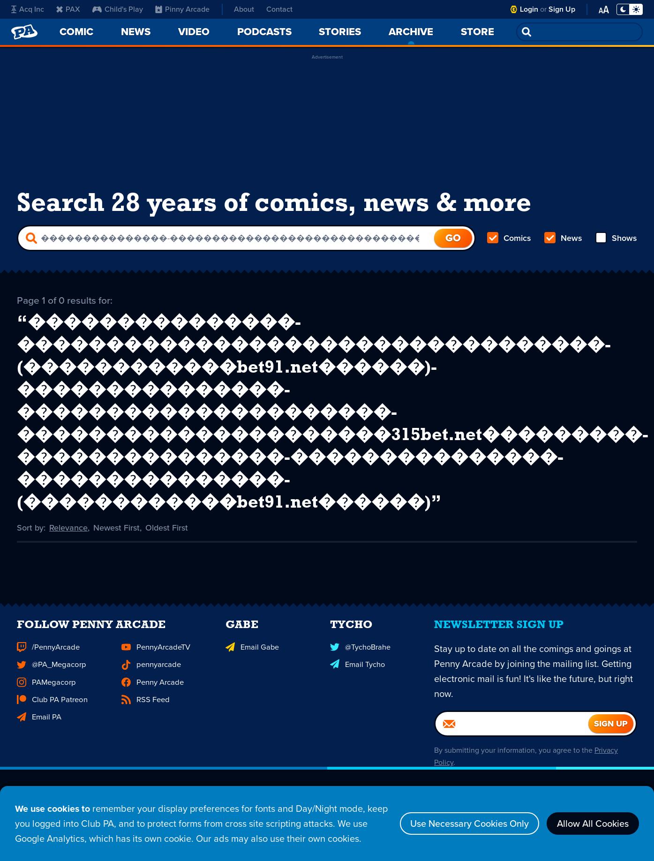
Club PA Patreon (51, 712)
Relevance (68, 527)
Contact (279, 9)
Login (529, 9)
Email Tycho (357, 678)
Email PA (39, 729)
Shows (616, 238)
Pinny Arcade (182, 9)
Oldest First (166, 527)
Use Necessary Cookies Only (469, 824)
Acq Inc (27, 9)
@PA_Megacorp (50, 678)
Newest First (116, 527)
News (563, 238)
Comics (509, 238)
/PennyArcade (48, 661)
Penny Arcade (152, 695)
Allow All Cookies (593, 824)
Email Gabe (252, 661)
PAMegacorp (45, 695)
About (244, 9)
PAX (68, 9)
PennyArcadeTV (155, 661)
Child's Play (117, 9)
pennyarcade (150, 678)
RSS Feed (144, 712)
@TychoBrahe (360, 661)
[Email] (512, 738)
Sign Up (562, 9)
